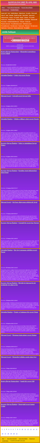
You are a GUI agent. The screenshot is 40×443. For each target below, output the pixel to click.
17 (5, 433)
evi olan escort (14, 25)
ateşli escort (4, 19)
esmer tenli (4, 13)
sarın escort (21, 25)
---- (2, 62)
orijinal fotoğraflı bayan (13, 21)
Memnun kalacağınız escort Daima (24, 335)
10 (22, 429)
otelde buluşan (14, 13)
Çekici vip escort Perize (22, 75)
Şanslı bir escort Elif (27, 381)
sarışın (11, 17)
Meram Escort (5, 9)
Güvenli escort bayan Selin (21, 96)
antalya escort (20, 48)
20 (14, 433)
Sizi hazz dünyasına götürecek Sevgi (24, 202)
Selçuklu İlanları (15, 9)
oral (9, 13)
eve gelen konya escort (17, 23)
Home (3, 7)
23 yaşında (16, 17)
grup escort (32, 15)
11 (25, 429)
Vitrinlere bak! (20, 44)
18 (8, 433)
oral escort (10, 27)
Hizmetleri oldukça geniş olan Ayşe (24, 357)
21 (16, 433)
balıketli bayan (11, 19)
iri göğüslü (26, 27)
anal (7, 15)
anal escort (4, 27)
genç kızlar (25, 15)
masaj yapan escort (18, 27)
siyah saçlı (28, 21)
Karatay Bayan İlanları (27, 7)
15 (36, 429)
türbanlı (11, 15)
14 (33, 429)
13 (30, 429)
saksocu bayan (5, 17)
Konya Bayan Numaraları (14, 7)
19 (11, 433)
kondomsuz (27, 19)
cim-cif (3, 15)
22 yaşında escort (6, 25)
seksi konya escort (27, 23)
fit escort (28, 25)
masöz (21, 17)
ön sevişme (4, 21)
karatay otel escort (6, 23)
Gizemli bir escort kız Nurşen (29, 223)
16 (2, 433)
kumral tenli (34, 19)
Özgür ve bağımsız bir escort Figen (26, 312)
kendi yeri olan (18, 15)
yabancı (26, 17)
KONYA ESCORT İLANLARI (22, 2)
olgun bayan (22, 13)
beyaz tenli (34, 13)
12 (28, 429)
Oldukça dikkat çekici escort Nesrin (26, 119)
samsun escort (20, 47)
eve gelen (28, 13)
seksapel (22, 21)
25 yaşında (32, 17)
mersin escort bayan (19, 46)
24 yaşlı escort (34, 25)
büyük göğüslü (20, 19)
